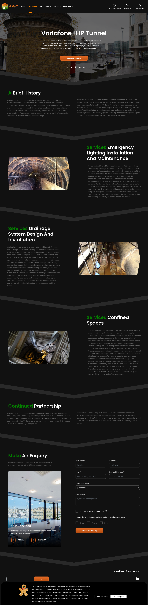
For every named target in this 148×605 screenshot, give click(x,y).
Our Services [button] (44, 7)
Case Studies (33, 6)
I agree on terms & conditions (93, 513)
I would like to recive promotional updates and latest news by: (100, 519)
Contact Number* (116, 474)
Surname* (113, 463)
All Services (19, 542)
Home (23, 6)
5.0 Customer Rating (114, 6)
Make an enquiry (74, 58)
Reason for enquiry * (84, 485)
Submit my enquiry (89, 532)
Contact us (57, 6)
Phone (94, 525)
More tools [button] (67, 7)
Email (82, 525)
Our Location (140, 6)
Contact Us (39, 542)
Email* (78, 474)
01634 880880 (127, 6)
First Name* (80, 463)
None (106, 525)
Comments (80, 496)
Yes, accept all (118, 596)
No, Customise (102, 596)
